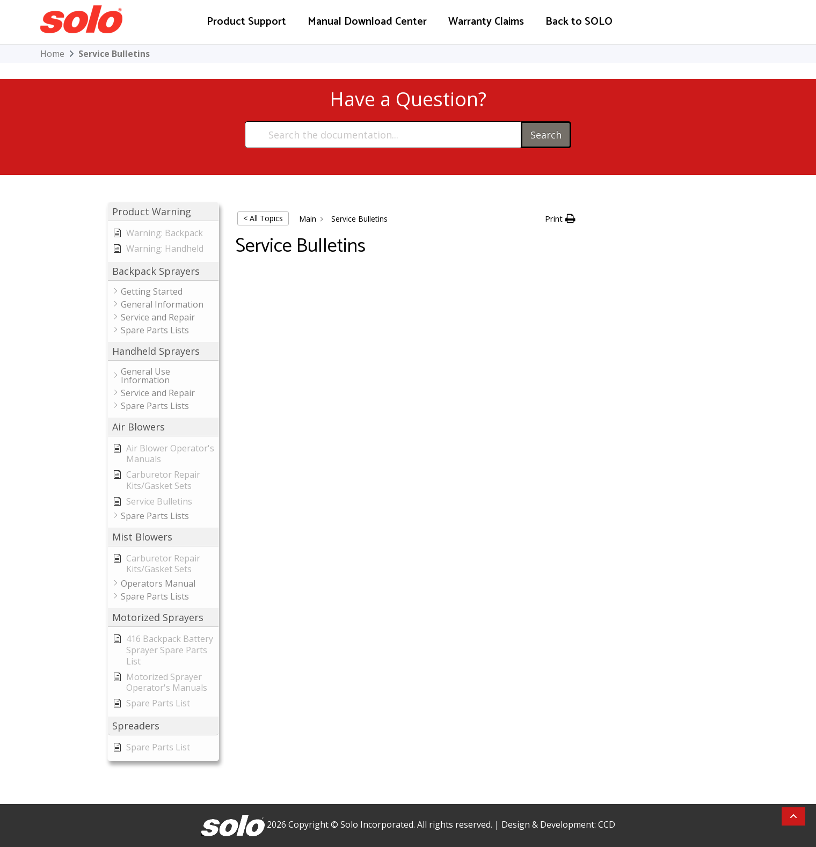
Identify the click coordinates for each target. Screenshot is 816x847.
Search (546, 134)
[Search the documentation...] (383, 134)
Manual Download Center (367, 22)
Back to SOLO (579, 22)
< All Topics (263, 218)
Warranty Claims (486, 22)
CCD (606, 824)
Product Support (246, 22)
